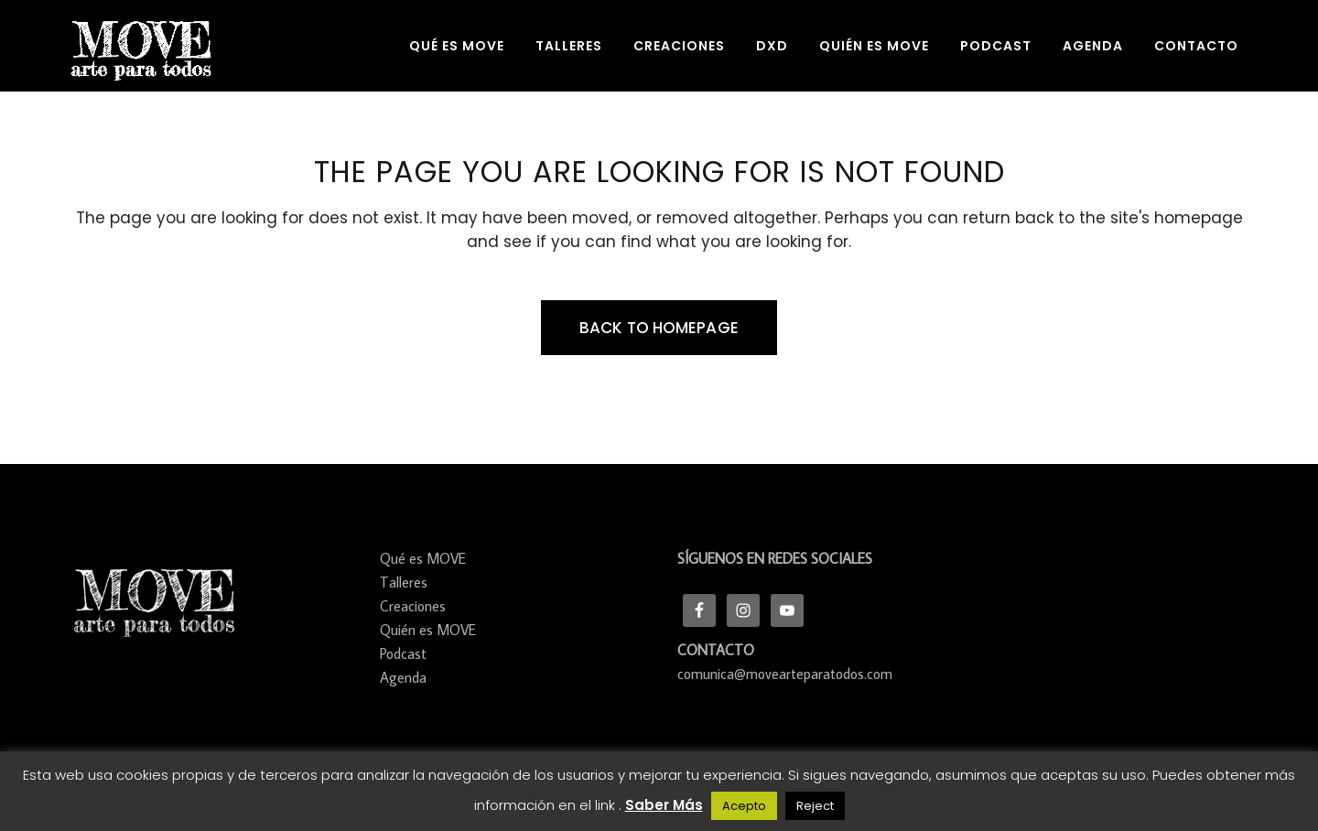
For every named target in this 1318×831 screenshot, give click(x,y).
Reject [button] (815, 806)
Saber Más (664, 805)
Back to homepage (659, 328)
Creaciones (413, 606)
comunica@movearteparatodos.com (784, 673)
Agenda (403, 677)
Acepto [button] (744, 806)
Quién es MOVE (428, 630)
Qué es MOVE (423, 558)
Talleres (403, 582)
